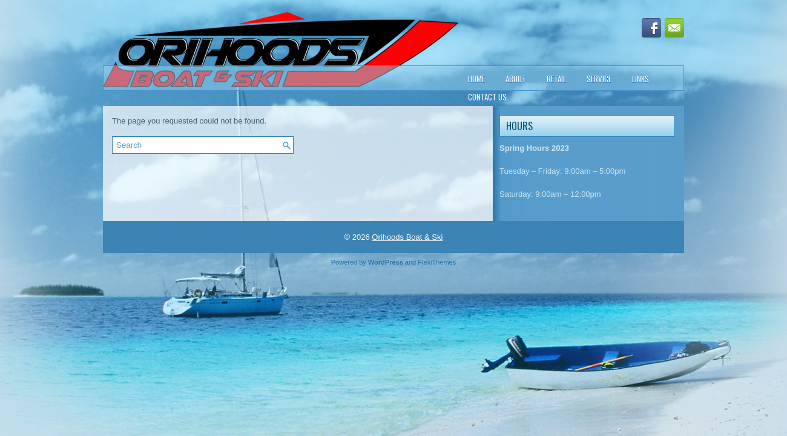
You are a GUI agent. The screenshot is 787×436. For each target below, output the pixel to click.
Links (640, 79)
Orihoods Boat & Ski (407, 237)
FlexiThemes (437, 262)
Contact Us (487, 97)
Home (476, 79)
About (515, 79)
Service (599, 79)
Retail (556, 79)
